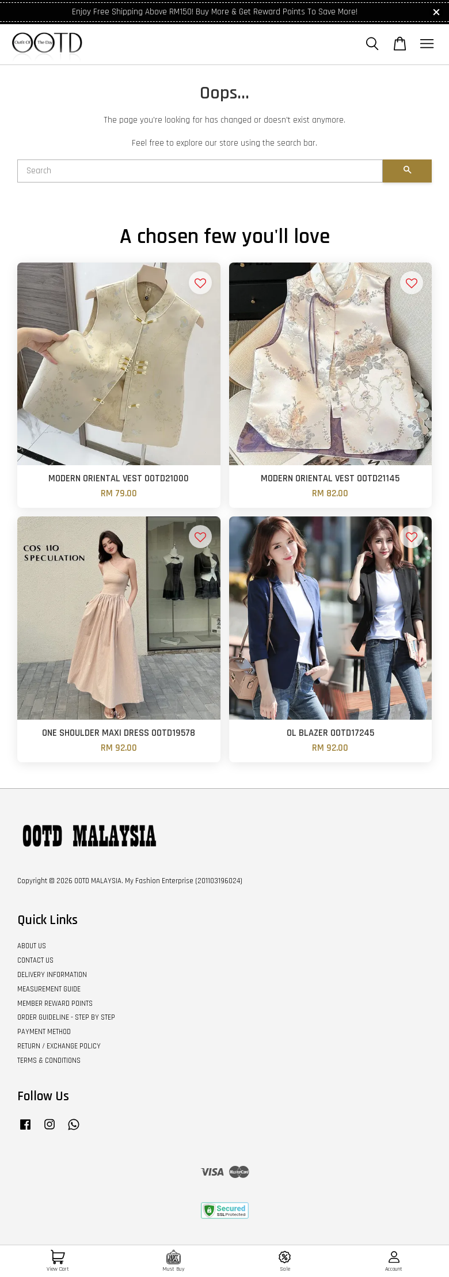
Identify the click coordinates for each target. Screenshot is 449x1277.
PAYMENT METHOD (44, 1031)
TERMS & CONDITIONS (49, 1060)
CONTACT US (35, 960)
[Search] (200, 171)
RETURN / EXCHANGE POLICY (59, 1046)
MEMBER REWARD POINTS (55, 1003)
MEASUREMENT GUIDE (49, 989)
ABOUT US (31, 946)
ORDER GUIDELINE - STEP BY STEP (66, 1017)
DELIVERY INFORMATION (52, 974)
